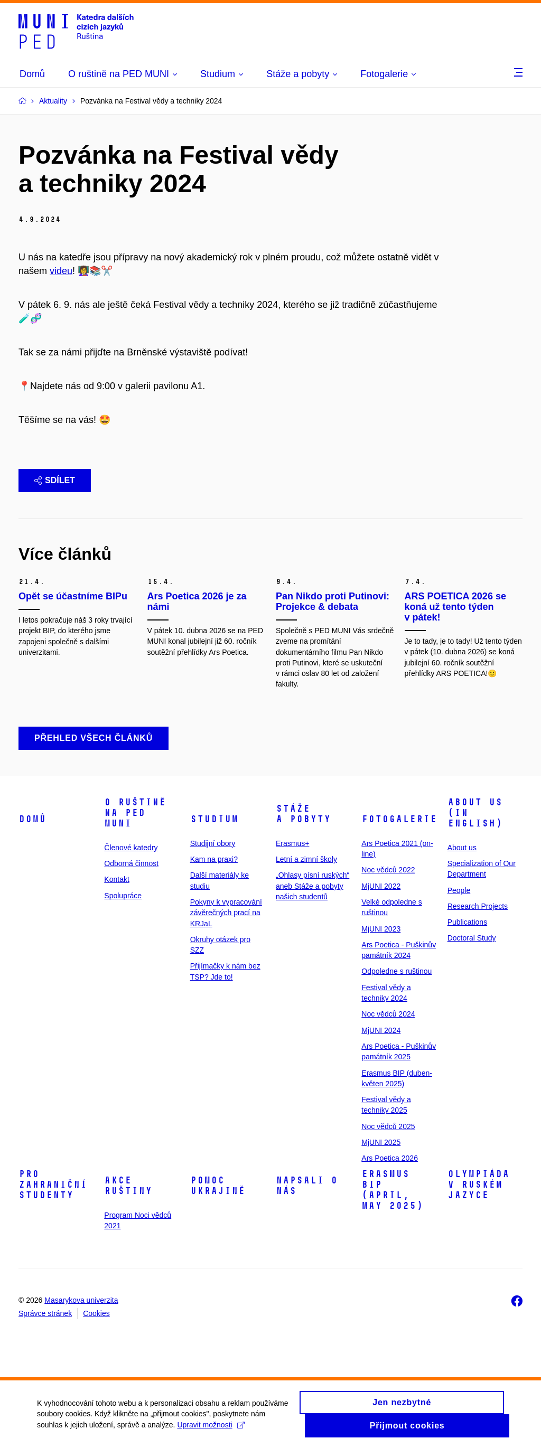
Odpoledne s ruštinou (396, 971)
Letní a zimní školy (306, 859)
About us (462, 847)
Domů (32, 819)
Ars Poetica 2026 (389, 1158)
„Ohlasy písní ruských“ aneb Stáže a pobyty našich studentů (312, 886)
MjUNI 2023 (380, 929)
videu (61, 271)
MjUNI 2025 (380, 1142)
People (459, 890)
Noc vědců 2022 (388, 870)
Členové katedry (130, 847)
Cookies (96, 1313)
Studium (214, 819)
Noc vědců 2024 (388, 1014)
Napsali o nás (307, 1185)
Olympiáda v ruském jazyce (478, 1184)
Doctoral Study (471, 938)
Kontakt (116, 879)
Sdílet (54, 480)
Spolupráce (123, 895)
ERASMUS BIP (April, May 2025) (392, 1189)
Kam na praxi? (214, 859)
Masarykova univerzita (81, 1300)
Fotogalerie (399, 819)
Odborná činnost (131, 863)
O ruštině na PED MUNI (135, 812)
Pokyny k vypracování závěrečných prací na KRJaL (226, 913)
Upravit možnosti (210, 1429)
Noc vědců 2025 (388, 1126)
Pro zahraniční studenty (52, 1184)
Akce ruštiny (128, 1185)
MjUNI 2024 (380, 1030)
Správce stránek (45, 1313)
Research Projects (477, 906)
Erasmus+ (292, 843)
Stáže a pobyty (303, 814)
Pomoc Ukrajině (217, 1185)
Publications (467, 922)
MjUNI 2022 (380, 886)
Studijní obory (213, 843)
